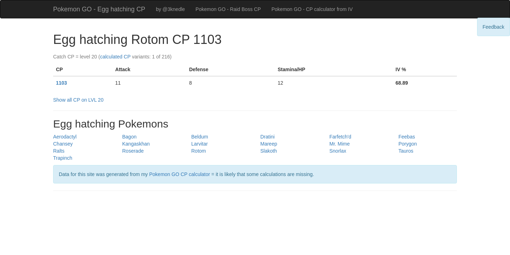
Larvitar (199, 144)
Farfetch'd (340, 137)
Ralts (58, 151)
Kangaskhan (136, 144)
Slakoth (268, 151)
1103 (61, 83)
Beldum (199, 137)
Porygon (407, 144)
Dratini (267, 137)
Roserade (133, 151)
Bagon (129, 137)
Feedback (493, 27)
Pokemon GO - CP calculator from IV (311, 9)
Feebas (406, 137)
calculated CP (115, 57)
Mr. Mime (339, 144)
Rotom (198, 151)
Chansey (63, 144)
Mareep (268, 144)
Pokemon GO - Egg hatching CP (99, 9)
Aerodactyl (64, 137)
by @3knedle (170, 9)
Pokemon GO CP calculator (179, 174)
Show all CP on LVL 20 (78, 100)
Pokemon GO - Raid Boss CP (228, 9)
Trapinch (62, 158)
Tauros (405, 151)
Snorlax (337, 151)
